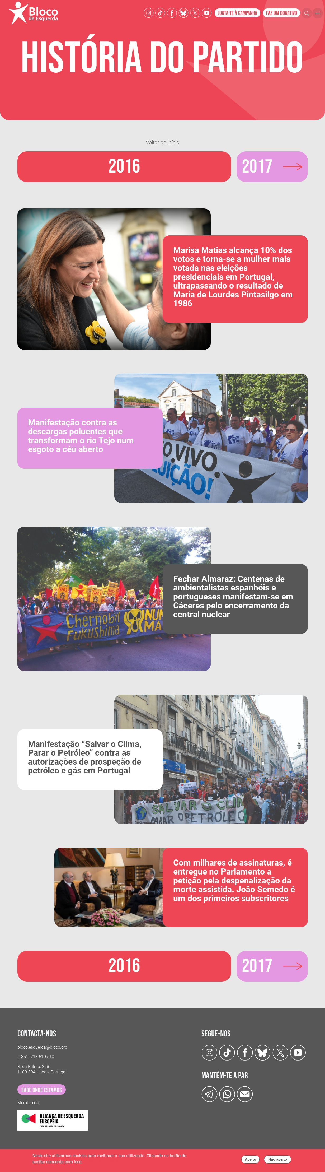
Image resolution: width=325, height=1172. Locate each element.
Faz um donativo (281, 13)
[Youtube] (207, 12)
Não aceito (277, 1159)
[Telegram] (209, 1093)
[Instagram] (149, 12)
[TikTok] (160, 12)
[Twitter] (183, 12)
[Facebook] (172, 12)
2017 (258, 166)
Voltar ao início (162, 142)
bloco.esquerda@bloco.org (42, 1046)
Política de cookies (101, 1161)
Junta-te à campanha (237, 13)
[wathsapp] (227, 1093)
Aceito (250, 1159)
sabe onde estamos (41, 1090)
